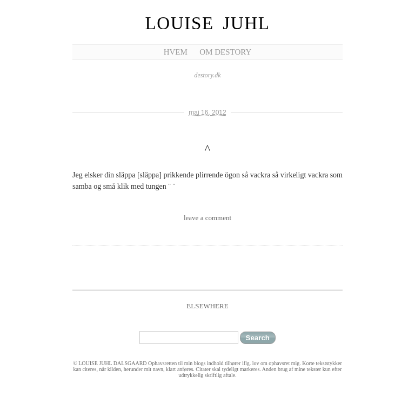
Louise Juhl (207, 23)
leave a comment (207, 218)
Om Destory (225, 52)
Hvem (176, 52)
